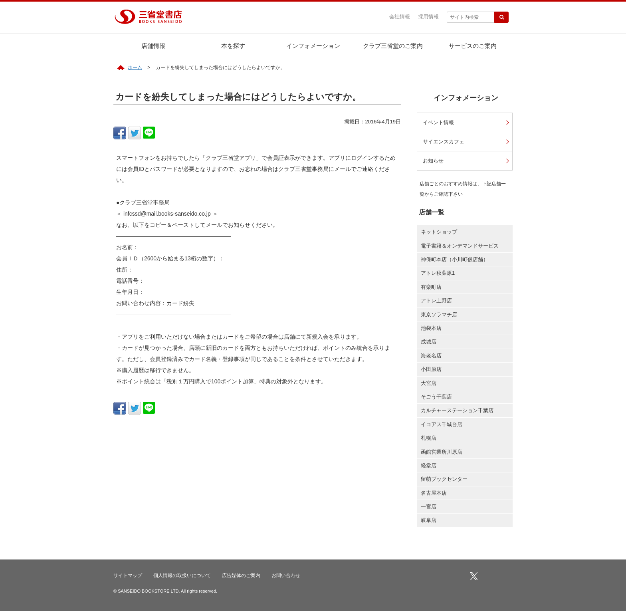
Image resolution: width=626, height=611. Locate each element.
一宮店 (428, 508)
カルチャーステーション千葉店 (457, 412)
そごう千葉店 (436, 398)
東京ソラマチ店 (439, 316)
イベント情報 (440, 122)
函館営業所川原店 (441, 453)
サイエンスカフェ (445, 142)
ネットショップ (439, 233)
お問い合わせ (285, 577)
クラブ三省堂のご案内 (393, 45)
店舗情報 (153, 45)
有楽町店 (431, 289)
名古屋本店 (434, 495)
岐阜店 (428, 522)
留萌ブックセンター (444, 481)
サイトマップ (127, 577)
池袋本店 (431, 330)
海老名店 (431, 357)
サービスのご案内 (473, 45)
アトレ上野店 (436, 302)
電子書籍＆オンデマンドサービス (460, 247)
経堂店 (428, 467)
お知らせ (434, 162)
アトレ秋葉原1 (438, 275)
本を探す (233, 45)
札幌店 (428, 439)
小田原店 (431, 371)
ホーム (135, 67)
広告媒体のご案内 (241, 577)
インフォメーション (313, 45)
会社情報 (399, 17)
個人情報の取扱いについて (182, 577)
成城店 (428, 343)
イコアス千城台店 (441, 426)
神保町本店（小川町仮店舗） (454, 261)
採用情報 (428, 17)
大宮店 (428, 385)
